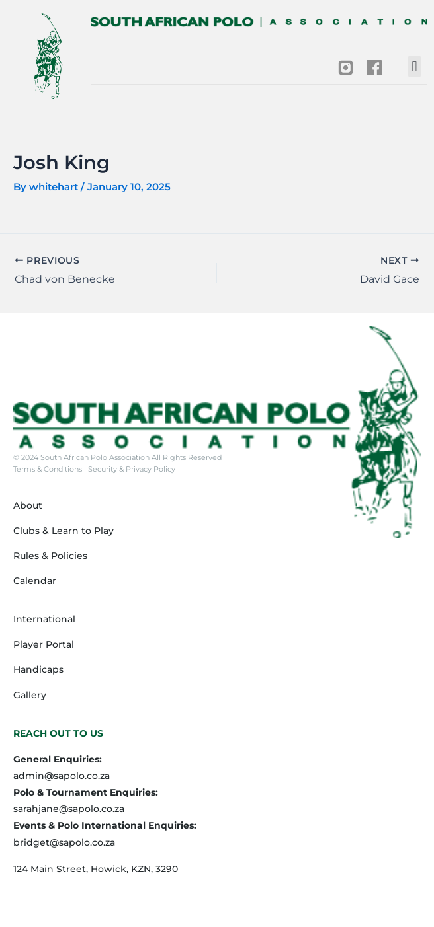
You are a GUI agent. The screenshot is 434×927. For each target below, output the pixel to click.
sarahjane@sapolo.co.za (68, 809)
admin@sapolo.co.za (61, 776)
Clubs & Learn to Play (63, 531)
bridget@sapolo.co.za (64, 842)
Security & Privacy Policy (130, 469)
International (44, 619)
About (27, 505)
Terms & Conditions (48, 469)
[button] (414, 66)
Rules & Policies (50, 556)
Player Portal (43, 644)
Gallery (29, 695)
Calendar (34, 581)
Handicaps (38, 669)
